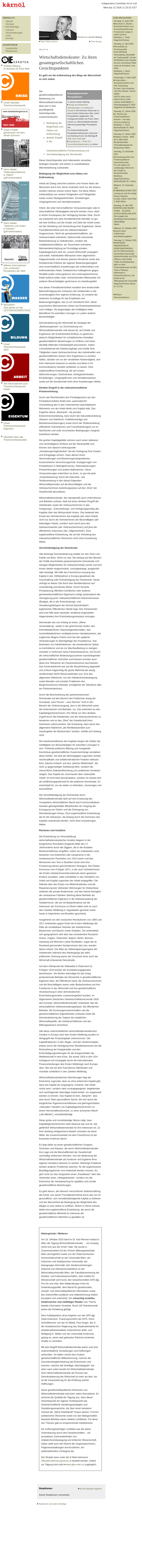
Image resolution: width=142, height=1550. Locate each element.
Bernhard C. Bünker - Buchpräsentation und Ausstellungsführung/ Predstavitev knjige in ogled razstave (123, 29)
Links (8, 35)
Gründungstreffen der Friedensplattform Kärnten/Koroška (124, 159)
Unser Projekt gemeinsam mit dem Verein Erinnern (14, 132)
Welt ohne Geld (74, 139)
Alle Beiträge (12, 26)
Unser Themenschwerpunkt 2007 (15, 347)
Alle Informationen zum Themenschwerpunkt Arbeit (16, 386)
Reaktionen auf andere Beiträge (52, 1504)
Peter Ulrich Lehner (48, 41)
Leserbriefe (11, 48)
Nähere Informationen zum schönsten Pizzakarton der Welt (15, 268)
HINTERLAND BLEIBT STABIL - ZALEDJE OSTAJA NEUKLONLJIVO (125, 210)
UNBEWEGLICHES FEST (126, 191)
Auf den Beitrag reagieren (90, 1489)
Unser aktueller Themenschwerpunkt (15, 104)
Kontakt (9, 38)
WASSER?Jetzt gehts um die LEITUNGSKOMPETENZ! (17, 307)
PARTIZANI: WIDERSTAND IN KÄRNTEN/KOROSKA (123, 245)
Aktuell (9, 21)
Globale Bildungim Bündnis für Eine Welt (16, 67)
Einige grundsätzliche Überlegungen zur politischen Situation (80, 107)
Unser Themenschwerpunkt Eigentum (15, 426)
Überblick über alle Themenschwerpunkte (15, 438)
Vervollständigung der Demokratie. (64, 154)
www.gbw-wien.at (75, 1464)
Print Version (96, 41)
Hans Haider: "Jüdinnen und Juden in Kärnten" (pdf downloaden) (15, 227)
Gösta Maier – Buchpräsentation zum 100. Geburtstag (124, 83)
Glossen (10, 24)
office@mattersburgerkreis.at (56, 1460)
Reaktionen (12, 51)
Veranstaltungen (14, 32)
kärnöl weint (120, 231)
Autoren (10, 30)
